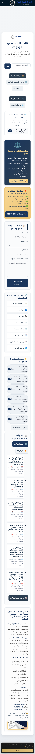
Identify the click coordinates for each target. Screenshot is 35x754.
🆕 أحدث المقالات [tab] (20, 444)
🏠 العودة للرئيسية (17, 76)
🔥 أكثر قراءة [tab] (22, 451)
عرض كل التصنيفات (20, 427)
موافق (17, 750)
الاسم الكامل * (24, 233)
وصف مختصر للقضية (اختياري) (19, 258)
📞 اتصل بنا (17, 88)
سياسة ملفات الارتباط (22, 747)
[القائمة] (2, 3)
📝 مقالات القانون (20, 335)
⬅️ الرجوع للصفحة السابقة (17, 82)
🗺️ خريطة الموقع (17, 105)
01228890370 (17, 709)
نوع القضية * (24, 250)
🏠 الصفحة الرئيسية (20, 303)
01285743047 (18, 707)
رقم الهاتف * (24, 241)
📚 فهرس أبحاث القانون (18, 342)
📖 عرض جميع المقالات (18, 598)
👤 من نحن (23, 310)
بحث (7, 66)
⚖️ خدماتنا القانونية (17, 99)
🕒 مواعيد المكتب (20, 322)
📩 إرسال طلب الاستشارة (17, 283)
